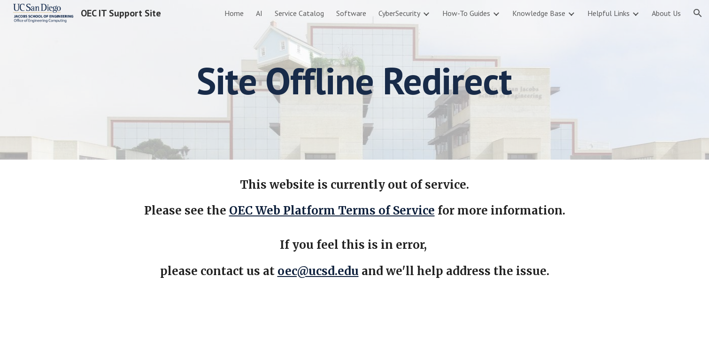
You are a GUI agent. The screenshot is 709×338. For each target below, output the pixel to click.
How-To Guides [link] (466, 13)
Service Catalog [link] (299, 13)
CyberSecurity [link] (399, 13)
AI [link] (259, 13)
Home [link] (234, 13)
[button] (697, 13)
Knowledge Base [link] (538, 13)
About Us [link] (666, 13)
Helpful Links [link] (608, 13)
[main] (354, 80)
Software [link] (351, 13)
